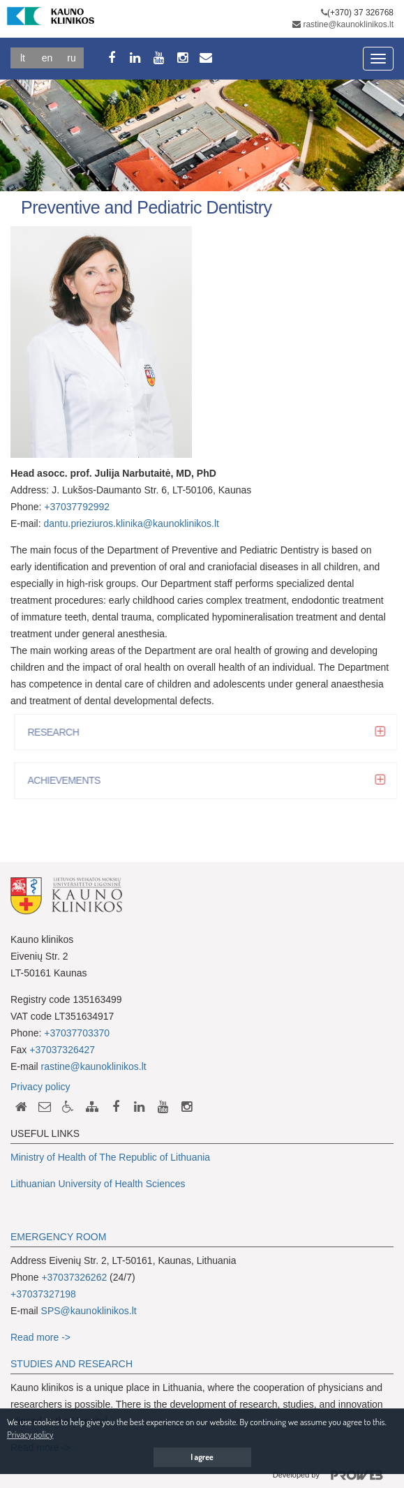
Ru (71, 58)
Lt (22, 58)
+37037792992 (77, 506)
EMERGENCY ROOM (58, 1236)
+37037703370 (77, 1033)
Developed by (333, 1475)
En (47, 58)
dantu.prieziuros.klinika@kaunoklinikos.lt (132, 523)
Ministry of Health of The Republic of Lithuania (110, 1157)
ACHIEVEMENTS (67, 780)
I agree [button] (202, 1457)
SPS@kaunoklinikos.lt (89, 1310)
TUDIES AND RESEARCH (75, 1363)
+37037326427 (62, 1049)
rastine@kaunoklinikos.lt (348, 24)
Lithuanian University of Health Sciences (98, 1183)
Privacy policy (40, 1086)
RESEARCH (57, 732)
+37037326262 (74, 1277)
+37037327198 (43, 1294)
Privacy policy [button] (30, 1434)
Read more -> (40, 1337)
